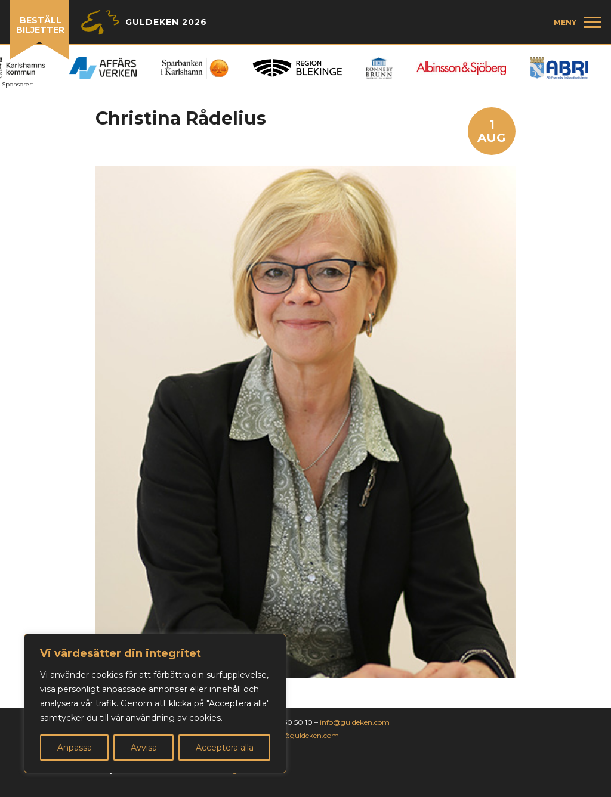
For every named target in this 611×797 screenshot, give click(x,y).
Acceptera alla (225, 747)
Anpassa (74, 747)
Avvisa (144, 747)
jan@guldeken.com (305, 735)
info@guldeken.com (355, 722)
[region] (155, 703)
